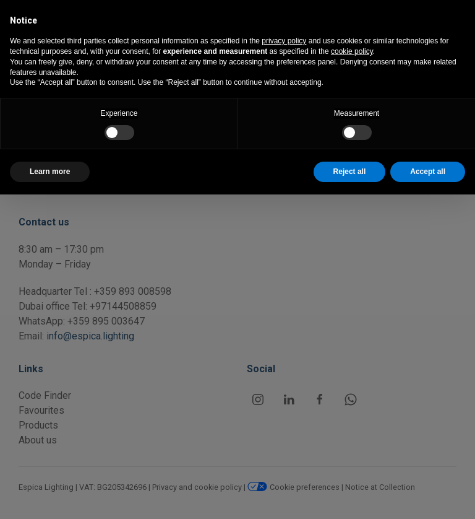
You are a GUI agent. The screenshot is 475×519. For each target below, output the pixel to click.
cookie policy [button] (352, 51)
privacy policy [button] (284, 41)
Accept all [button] (427, 171)
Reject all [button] (349, 171)
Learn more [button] (50, 171)
